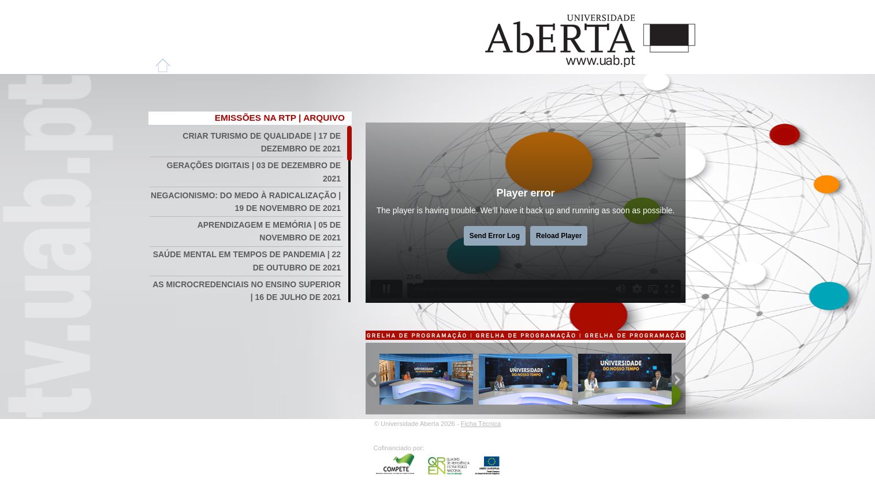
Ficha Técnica (481, 423)
